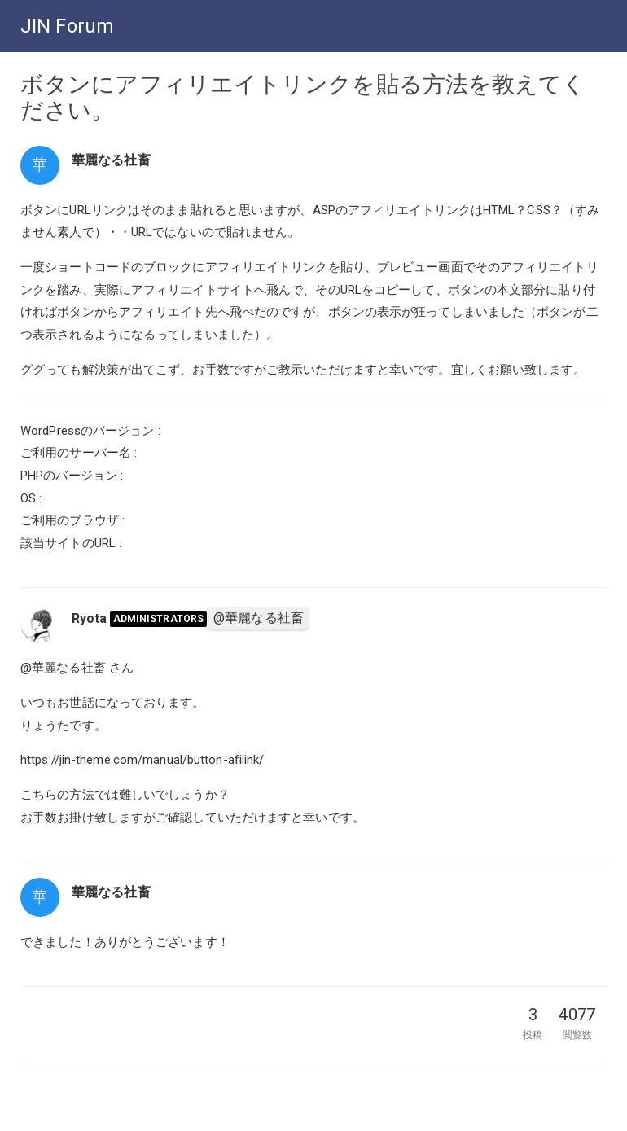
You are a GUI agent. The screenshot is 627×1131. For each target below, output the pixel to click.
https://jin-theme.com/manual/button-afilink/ (142, 759)
